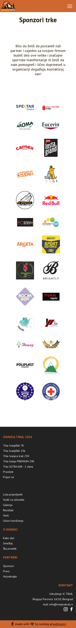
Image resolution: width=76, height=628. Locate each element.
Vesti (6, 515)
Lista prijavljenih (12, 494)
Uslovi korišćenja (13, 521)
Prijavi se (8, 477)
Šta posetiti (9, 548)
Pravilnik (8, 472)
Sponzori (8, 566)
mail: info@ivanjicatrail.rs (58, 604)
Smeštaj (8, 543)
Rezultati (8, 510)
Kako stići (8, 538)
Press (6, 571)
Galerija (7, 505)
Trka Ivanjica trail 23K (16, 456)
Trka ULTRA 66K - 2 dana (18, 466)
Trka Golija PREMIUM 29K (18, 461)
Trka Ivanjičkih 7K (13, 445)
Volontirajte (10, 576)
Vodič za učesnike (13, 500)
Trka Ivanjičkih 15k (14, 451)
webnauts (59, 624)
